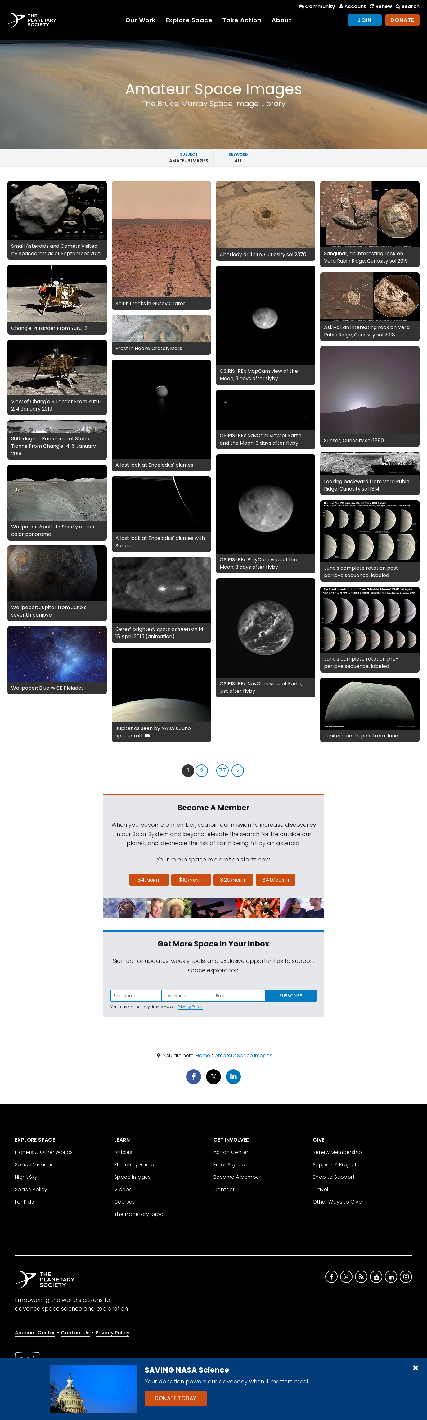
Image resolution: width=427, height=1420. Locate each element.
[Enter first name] (136, 996)
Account (352, 6)
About (282, 20)
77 (222, 770)
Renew (380, 6)
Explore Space (189, 20)
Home (203, 1055)
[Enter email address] (239, 996)
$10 (191, 880)
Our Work (140, 20)
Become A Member (237, 1177)
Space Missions (34, 1164)
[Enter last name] (188, 996)
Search (407, 6)
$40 (275, 880)
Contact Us (75, 1332)
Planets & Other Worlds (44, 1152)
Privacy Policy (190, 1006)
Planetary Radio (134, 1164)
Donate (402, 20)
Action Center (231, 1152)
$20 (233, 880)
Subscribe (290, 996)
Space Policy (31, 1189)
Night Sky (26, 1177)
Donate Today (175, 1398)
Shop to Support (334, 1177)
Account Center (35, 1332)
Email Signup (229, 1164)
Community (316, 6)
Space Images (132, 1177)
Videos (123, 1189)
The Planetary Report (140, 1214)
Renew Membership (337, 1152)
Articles (123, 1152)
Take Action (242, 20)
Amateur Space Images (243, 1055)
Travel (320, 1189)
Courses (124, 1201)
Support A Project (335, 1164)
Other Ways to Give (337, 1201)
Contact (224, 1189)
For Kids (24, 1201)
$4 (149, 880)
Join (364, 20)
